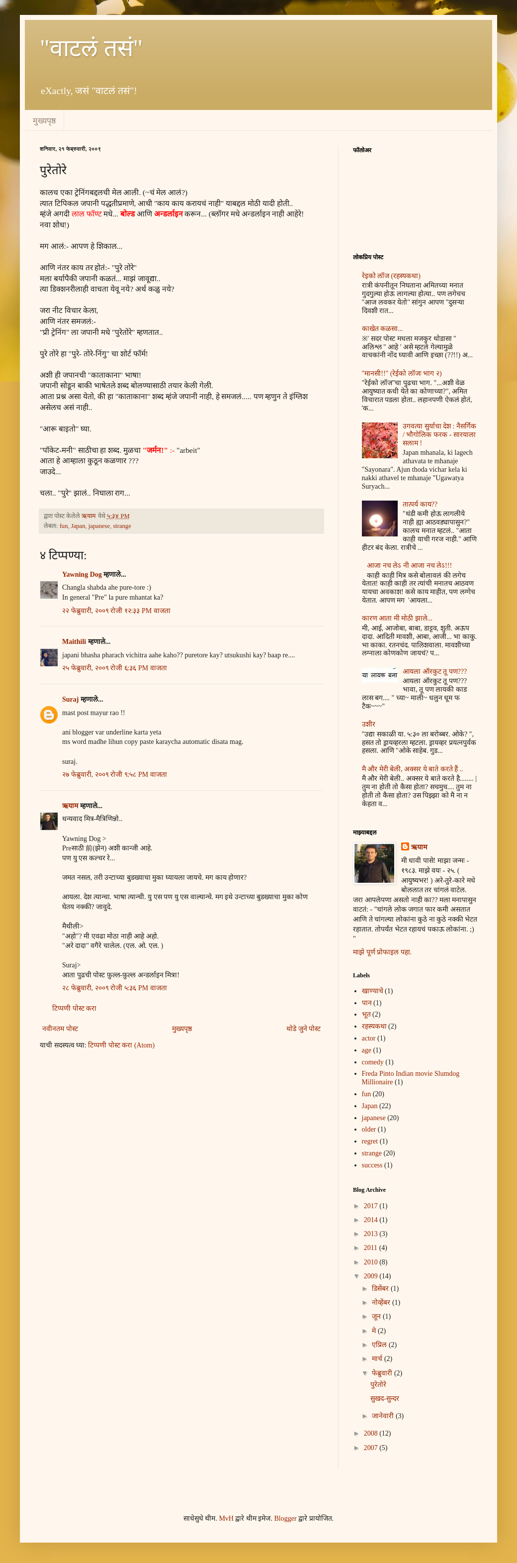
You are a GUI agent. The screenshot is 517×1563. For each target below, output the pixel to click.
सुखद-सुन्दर (384, 1398)
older (369, 1129)
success (372, 1165)
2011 (371, 1247)
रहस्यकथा (374, 1026)
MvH (226, 1518)
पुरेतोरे (378, 1384)
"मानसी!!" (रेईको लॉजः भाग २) (402, 373)
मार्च (378, 1358)
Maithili (75, 641)
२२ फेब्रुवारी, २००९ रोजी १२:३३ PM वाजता (116, 611)
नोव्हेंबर (382, 1302)
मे (375, 1331)
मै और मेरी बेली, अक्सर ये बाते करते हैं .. (412, 769)
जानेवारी (384, 1416)
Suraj (70, 699)
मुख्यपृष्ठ (44, 120)
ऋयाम (70, 806)
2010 (372, 1262)
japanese (99, 525)
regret (370, 1141)
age (366, 1050)
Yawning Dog (82, 574)
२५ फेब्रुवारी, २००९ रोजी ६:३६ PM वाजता (114, 668)
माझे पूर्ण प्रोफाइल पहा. (382, 952)
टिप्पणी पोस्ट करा (74, 1008)
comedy (373, 1062)
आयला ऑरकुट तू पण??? (435, 671)
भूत (366, 1014)
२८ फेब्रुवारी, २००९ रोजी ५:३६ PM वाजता (114, 988)
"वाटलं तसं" (91, 48)
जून (377, 1316)
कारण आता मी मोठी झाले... (397, 618)
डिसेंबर (381, 1288)
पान (367, 1003)
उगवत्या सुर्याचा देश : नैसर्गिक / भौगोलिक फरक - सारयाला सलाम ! (439, 434)
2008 (372, 1433)
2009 (372, 1276)
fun (64, 525)
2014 (372, 1220)
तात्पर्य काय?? (420, 504)
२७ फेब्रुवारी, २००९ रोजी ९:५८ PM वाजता (114, 774)
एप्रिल (380, 1345)
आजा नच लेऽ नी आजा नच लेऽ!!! (409, 565)
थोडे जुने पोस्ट (303, 1029)
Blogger (285, 1518)
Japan (78, 525)
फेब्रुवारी (383, 1373)
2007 (372, 1448)
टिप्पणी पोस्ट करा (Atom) (121, 1045)
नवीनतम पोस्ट (60, 1029)
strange (122, 525)
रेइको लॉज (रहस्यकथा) (391, 276)
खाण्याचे (372, 991)
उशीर (368, 724)
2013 (372, 1234)
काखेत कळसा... (382, 328)
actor (369, 1038)
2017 (372, 1206)
